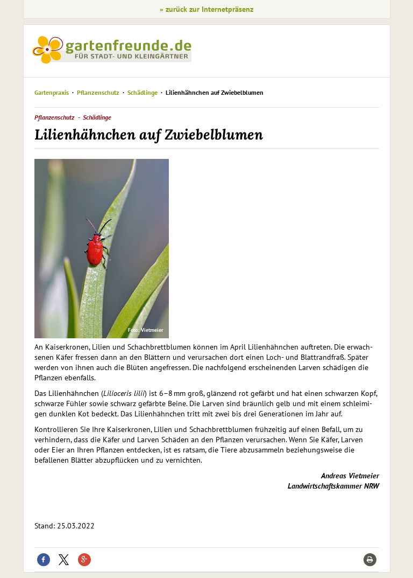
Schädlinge (142, 92)
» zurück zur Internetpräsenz (206, 9)
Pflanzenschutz (98, 92)
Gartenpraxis (51, 92)
